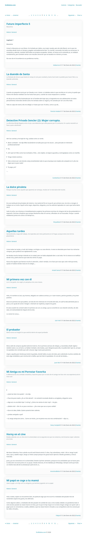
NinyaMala (56, 222)
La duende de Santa (18, 74)
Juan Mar (57, 363)
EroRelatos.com (41, 532)
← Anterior (14, 15)
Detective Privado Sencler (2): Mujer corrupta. (33, 120)
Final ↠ (79, 15)
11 (52, 15)
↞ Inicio (7, 15)
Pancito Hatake (55, 111)
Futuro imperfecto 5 (18, 23)
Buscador (79, 5)
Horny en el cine (16, 434)
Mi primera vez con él (19, 279)
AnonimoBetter (55, 471)
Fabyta (58, 515)
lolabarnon (56, 65)
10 (49, 15)
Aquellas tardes (15, 231)
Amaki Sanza (56, 270)
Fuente (78, 65)
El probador (13, 329)
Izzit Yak (57, 320)
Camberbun (56, 178)
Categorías (71, 5)
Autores (63, 5)
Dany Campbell (55, 425)
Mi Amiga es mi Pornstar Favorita (26, 371)
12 (55, 15)
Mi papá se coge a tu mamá (22, 480)
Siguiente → (72, 15)
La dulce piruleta (16, 187)
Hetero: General (11, 32)
